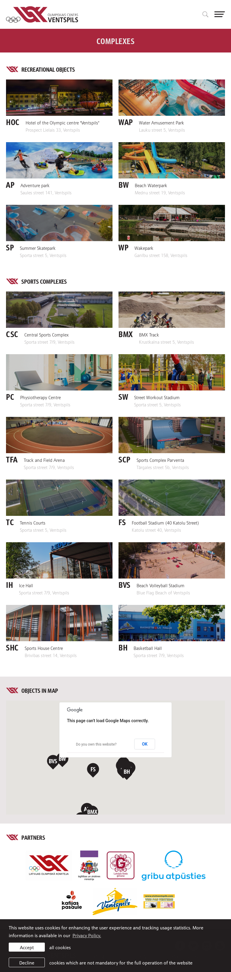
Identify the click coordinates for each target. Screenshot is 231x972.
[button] (62, 759)
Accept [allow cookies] (27, 947)
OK (145, 744)
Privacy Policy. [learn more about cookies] (86, 935)
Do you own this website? (96, 744)
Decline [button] (26, 962)
